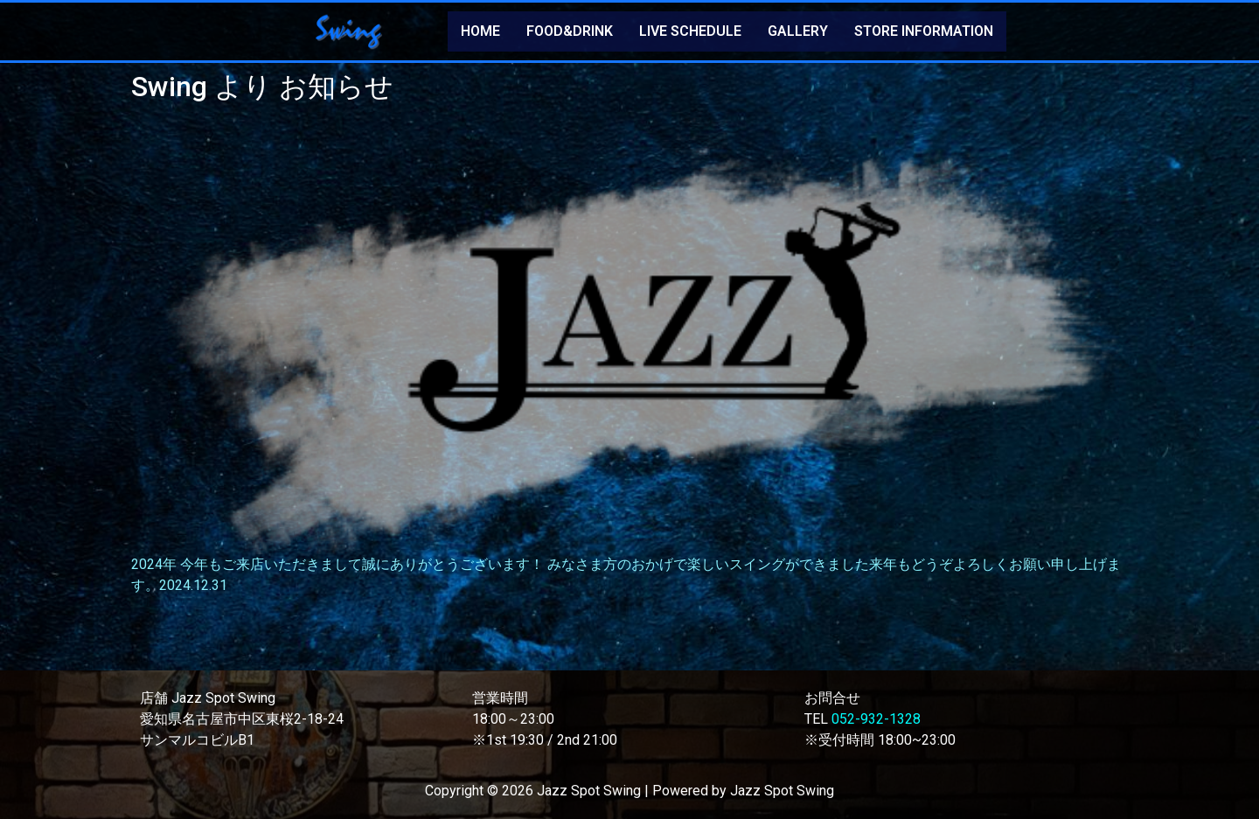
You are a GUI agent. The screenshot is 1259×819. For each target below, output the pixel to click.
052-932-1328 (876, 719)
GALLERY (798, 31)
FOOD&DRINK (569, 31)
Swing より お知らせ (262, 86)
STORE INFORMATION (923, 31)
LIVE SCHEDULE (690, 31)
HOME (480, 31)
